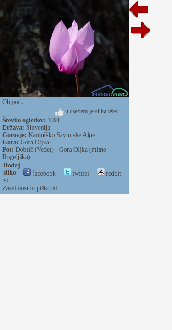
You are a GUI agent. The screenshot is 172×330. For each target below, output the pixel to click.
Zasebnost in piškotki (29, 188)
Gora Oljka (34, 142)
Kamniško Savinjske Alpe (61, 135)
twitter (76, 173)
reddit (109, 173)
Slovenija (38, 127)
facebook (39, 173)
